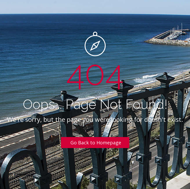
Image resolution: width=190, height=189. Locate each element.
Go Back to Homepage (95, 142)
